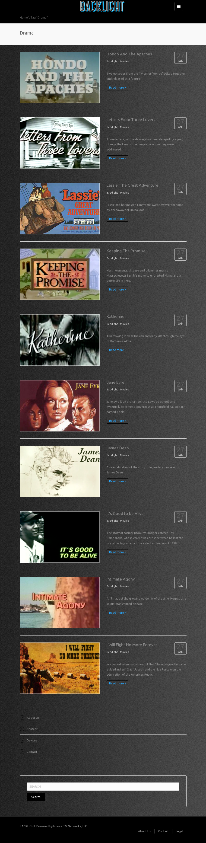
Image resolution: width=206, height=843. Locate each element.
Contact (32, 751)
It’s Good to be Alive (125, 513)
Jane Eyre (115, 382)
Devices (32, 740)
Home (24, 17)
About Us (33, 717)
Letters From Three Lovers (131, 119)
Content (32, 729)
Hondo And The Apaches (129, 54)
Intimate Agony (121, 579)
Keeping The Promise (126, 251)
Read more (117, 87)
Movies (124, 61)
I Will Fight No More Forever (132, 644)
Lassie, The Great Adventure (132, 185)
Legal (179, 831)
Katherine (115, 316)
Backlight (112, 61)
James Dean (118, 448)
